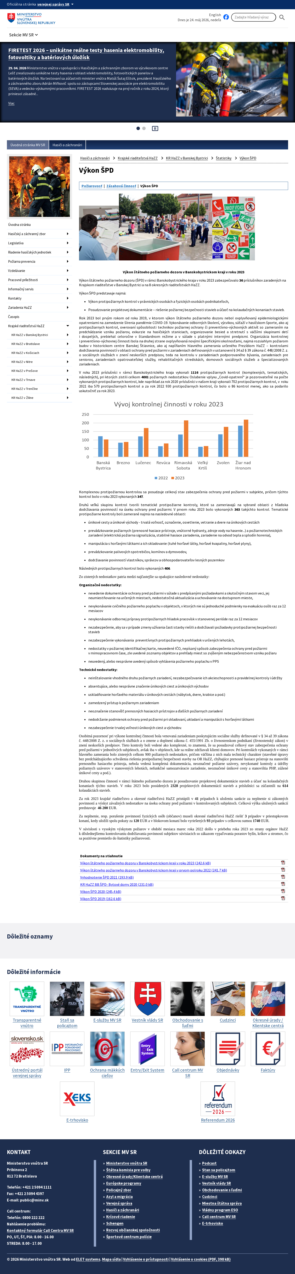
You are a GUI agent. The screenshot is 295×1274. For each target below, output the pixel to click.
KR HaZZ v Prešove (25, 371)
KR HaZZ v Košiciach (25, 353)
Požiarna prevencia (21, 261)
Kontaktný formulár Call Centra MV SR (40, 1230)
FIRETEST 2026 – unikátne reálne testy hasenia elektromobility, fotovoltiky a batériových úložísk (86, 54)
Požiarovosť (92, 186)
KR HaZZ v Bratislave (26, 344)
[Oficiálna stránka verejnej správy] (56, 4)
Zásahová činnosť (121, 186)
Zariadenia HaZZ (20, 307)
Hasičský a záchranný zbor (27, 234)
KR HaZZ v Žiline (22, 398)
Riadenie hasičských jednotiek (29, 252)
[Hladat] (282, 17)
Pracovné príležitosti (23, 280)
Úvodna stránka (19, 224)
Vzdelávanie (16, 270)
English (215, 14)
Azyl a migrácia (119, 1196)
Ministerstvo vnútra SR (126, 1163)
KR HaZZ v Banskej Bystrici (30, 335)
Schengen (115, 1223)
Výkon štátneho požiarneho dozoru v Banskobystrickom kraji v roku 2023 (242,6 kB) (145, 863)
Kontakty (14, 298)
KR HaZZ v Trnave (23, 380)
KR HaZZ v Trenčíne (25, 389)
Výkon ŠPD (248, 158)
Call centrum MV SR (219, 1216)
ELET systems (88, 1259)
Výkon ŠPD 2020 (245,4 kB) (100, 891)
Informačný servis (21, 289)
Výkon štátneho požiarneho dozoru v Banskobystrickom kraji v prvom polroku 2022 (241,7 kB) (153, 870)
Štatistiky (223, 158)
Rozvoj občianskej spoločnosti (133, 1230)
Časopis (13, 317)
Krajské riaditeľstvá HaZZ (26, 326)
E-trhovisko (212, 1223)
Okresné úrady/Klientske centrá (134, 1176)
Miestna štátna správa (222, 1203)
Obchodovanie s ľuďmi (222, 1189)
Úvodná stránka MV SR (27, 145)
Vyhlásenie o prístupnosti (146, 1259)
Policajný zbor (118, 1189)
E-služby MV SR (215, 1176)
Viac (11, 103)
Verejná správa (119, 1203)
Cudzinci (209, 1196)
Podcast (209, 1163)
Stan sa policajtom (218, 1169)
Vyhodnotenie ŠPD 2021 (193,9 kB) (107, 877)
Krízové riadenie (120, 1216)
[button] (24, 33)
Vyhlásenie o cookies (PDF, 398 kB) (201, 1259)
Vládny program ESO (220, 1210)
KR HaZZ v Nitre (22, 362)
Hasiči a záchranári (67, 145)
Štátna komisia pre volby (128, 1169)
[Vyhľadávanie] (253, 17)
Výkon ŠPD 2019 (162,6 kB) (100, 898)
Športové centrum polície (129, 1236)
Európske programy (123, 1183)
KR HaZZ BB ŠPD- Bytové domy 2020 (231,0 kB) (116, 884)
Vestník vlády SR (216, 1183)
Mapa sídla (111, 1259)
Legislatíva (16, 243)
